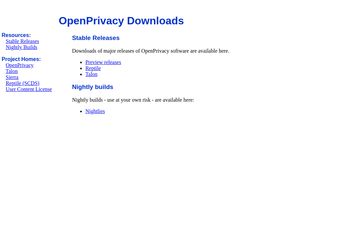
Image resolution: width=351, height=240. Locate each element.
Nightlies (95, 111)
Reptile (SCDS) (22, 83)
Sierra (12, 77)
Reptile (93, 68)
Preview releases (103, 62)
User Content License (29, 89)
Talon (12, 71)
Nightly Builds (21, 47)
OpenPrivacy (20, 65)
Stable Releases (22, 41)
